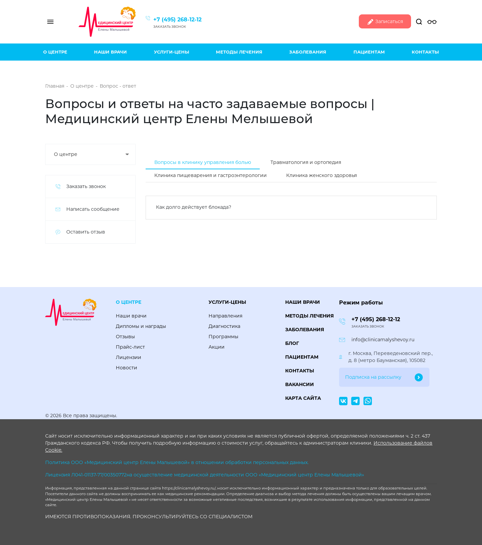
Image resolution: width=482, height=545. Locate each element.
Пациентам (369, 52)
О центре (55, 52)
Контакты (425, 52)
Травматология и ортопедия (305, 162)
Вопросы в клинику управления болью (202, 162)
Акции (217, 347)
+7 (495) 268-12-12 (177, 19)
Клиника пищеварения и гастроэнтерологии (210, 175)
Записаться (385, 21)
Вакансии (299, 384)
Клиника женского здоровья (321, 175)
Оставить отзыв (85, 232)
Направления (225, 316)
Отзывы (125, 337)
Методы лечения (239, 52)
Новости (126, 368)
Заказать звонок (169, 26)
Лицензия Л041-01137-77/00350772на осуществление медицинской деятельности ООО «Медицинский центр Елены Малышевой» (204, 475)
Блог (292, 343)
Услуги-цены (171, 52)
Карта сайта (303, 398)
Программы (223, 337)
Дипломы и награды (141, 326)
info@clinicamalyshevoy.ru (382, 340)
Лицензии (128, 357)
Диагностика (224, 326)
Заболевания (307, 52)
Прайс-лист (130, 347)
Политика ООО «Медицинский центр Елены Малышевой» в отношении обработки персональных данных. (177, 462)
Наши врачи (110, 52)
